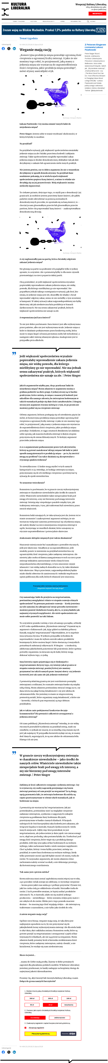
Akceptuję (36, 1028)
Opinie (62, 21)
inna (68, 1005)
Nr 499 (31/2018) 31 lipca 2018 (31, 45)
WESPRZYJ (97, 14)
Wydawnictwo (76, 21)
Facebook (3, 48)
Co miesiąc (35, 1018)
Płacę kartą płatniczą (40, 1034)
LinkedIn (14, 48)
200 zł (50, 998)
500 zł (32, 998)
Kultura (34, 21)
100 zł (68, 998)
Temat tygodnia (19, 21)
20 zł (50, 1005)
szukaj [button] (92, 21)
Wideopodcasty (48, 21)
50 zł (32, 1005)
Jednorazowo (59, 1018)
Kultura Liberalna (16, 9)
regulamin (40, 1028)
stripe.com (68, 1034)
